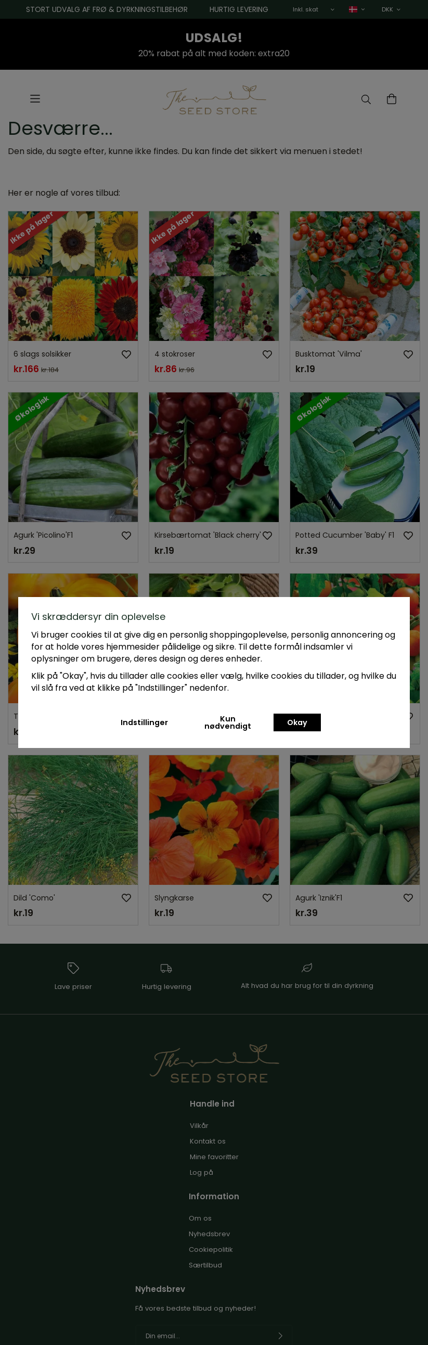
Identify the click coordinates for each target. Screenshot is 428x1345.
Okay (297, 722)
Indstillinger (144, 722)
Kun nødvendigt (227, 722)
